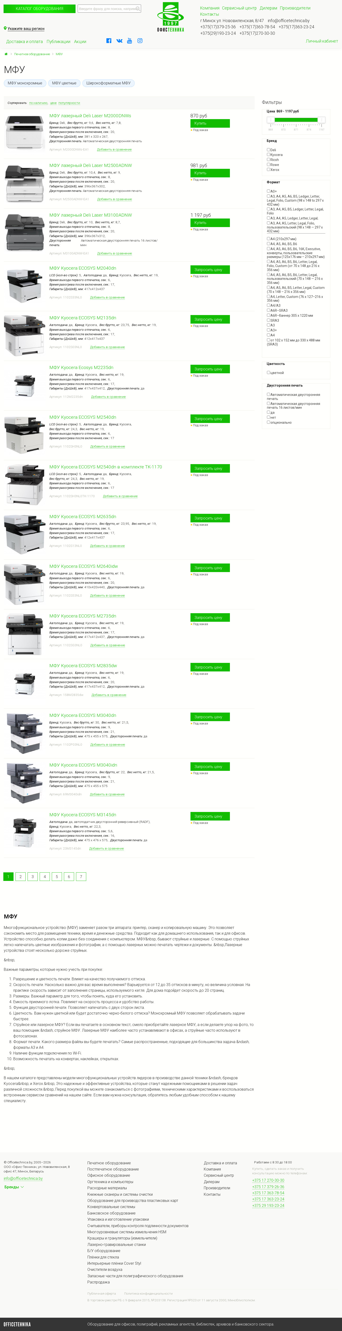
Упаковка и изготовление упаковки (118, 1219)
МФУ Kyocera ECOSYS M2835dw (83, 665)
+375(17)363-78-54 (257, 26)
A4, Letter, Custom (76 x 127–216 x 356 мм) (295, 299)
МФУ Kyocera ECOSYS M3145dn (82, 814)
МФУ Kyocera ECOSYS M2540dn (82, 417)
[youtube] (130, 40)
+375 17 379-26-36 (268, 1187)
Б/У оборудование (103, 1250)
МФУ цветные (64, 83)
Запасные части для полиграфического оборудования (135, 1276)
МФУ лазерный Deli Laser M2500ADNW (90, 165)
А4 (271, 335)
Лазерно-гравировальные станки (116, 1244)
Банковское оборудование (111, 1213)
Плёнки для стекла (103, 1257)
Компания (209, 8)
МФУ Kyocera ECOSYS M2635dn (82, 516)
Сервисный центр (239, 8)
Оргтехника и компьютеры (110, 1182)
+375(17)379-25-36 (218, 26)
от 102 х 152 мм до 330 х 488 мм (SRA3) (293, 342)
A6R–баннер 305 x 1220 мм (290, 315)
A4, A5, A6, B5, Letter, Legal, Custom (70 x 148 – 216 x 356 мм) (296, 290)
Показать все (277, 348)
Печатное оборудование (32, 54)
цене (53, 103)
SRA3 (273, 320)
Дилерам (268, 8)
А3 (271, 325)
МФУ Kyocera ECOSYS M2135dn (82, 318)
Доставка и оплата (24, 41)
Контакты (209, 14)
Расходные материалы (107, 1188)
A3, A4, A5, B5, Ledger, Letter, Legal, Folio (295, 211)
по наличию (38, 103)
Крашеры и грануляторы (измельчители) (122, 1238)
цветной (275, 373)
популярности (69, 103)
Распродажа (98, 1282)
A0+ (272, 191)
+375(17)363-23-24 (296, 26)
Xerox (273, 170)
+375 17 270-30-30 (268, 1180)
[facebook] (109, 40)
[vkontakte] (119, 40)
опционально (279, 422)
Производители (295, 8)
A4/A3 (273, 305)
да (271, 412)
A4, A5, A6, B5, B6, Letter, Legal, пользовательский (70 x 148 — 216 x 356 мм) (295, 279)
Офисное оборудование (108, 1175)
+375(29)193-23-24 (218, 33)
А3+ (272, 330)
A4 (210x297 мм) (281, 239)
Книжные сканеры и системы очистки (120, 1194)
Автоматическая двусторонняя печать (293, 397)
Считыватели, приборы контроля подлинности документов (138, 1226)
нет (271, 417)
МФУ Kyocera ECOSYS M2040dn (82, 268)
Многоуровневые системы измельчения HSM (126, 1232)
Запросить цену (208, 269)
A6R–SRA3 (277, 310)
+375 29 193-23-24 (268, 1205)
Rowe (273, 165)
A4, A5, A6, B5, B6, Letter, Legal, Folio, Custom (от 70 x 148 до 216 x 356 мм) (293, 266)
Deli (271, 150)
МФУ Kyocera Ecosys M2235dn (81, 367)
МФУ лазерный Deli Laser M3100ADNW (90, 215)
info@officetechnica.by (288, 20)
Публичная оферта (101, 1293)
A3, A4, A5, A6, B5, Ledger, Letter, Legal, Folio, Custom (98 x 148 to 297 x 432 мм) (295, 200)
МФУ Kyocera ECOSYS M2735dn (82, 616)
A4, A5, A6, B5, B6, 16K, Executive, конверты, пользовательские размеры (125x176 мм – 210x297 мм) (296, 253)
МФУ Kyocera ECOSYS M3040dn (82, 715)
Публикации (58, 41)
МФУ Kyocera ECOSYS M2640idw (83, 566)
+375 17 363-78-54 (268, 1193)
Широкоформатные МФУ (108, 83)
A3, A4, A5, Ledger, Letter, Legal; (292, 218)
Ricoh (273, 160)
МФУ (59, 54)
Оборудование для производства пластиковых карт (132, 1200)
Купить (200, 123)
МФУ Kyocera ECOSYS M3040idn (83, 765)
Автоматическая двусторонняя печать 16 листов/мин (293, 406)
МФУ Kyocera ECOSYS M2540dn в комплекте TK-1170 (105, 467)
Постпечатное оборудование (113, 1169)
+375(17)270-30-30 (257, 33)
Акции (80, 41)
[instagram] (140, 40)
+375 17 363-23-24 (268, 1199)
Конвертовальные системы (111, 1207)
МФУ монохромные (25, 83)
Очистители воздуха (104, 1269)
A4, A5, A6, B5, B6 (282, 244)
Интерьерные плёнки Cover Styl (114, 1263)
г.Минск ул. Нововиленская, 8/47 (232, 20)
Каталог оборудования (39, 8)
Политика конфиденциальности (148, 1293)
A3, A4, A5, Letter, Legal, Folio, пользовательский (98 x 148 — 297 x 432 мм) (295, 227)
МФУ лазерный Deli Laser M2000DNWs (90, 115)
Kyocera (275, 155)
